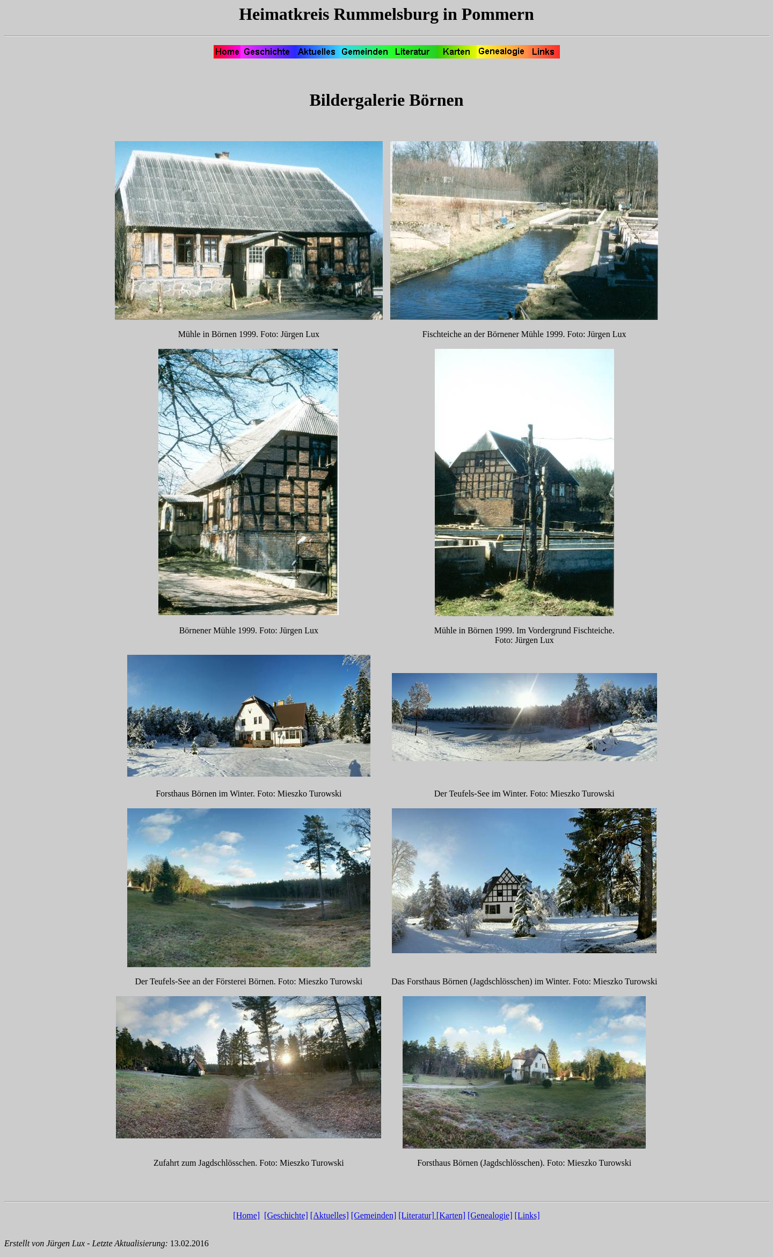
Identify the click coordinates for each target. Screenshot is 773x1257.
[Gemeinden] (373, 1215)
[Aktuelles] (329, 1215)
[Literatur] (416, 1215)
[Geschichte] (286, 1215)
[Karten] (450, 1215)
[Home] (246, 1215)
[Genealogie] (490, 1215)
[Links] (527, 1215)
